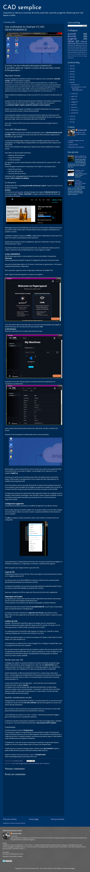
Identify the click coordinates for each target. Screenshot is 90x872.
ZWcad (71, 41)
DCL (74, 54)
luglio (73, 99)
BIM (78, 47)
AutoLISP (70, 45)
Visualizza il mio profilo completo (13, 856)
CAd (13, 763)
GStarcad (84, 41)
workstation (46, 763)
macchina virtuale (33, 763)
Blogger (72, 868)
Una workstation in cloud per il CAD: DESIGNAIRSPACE (78, 88)
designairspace (23, 763)
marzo (73, 107)
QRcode (69, 56)
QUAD (74, 56)
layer (74, 47)
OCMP (78, 54)
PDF (86, 47)
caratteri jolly (76, 50)
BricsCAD (72, 36)
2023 (71, 74)
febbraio (74, 110)
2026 (71, 66)
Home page (33, 819)
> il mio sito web (73, 144)
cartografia (84, 50)
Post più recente (10, 819)
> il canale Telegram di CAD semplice (76, 141)
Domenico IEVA (82, 130)
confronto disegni (82, 56)
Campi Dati (84, 45)
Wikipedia (10, 83)
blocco (69, 50)
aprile (73, 104)
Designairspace (20, 132)
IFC (82, 47)
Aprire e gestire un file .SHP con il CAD (80, 156)
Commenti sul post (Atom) (17, 823)
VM (41, 763)
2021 (71, 79)
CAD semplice (22, 8)
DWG (77, 45)
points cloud (78, 52)
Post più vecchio (57, 819)
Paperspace (50, 141)
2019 (71, 116)
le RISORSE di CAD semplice (76, 147)
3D (70, 47)
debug (70, 58)
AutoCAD (72, 34)
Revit (70, 49)
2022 (71, 77)
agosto (73, 96)
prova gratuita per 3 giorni (26, 754)
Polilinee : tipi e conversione (79, 171)
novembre (74, 85)
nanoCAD (81, 43)
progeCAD (72, 39)
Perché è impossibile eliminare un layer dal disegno (80, 182)
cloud (16, 763)
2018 (71, 119)
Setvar (73, 43)
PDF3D (83, 54)
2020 (71, 82)
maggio (73, 102)
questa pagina (19, 192)
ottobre (73, 93)
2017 (71, 122)
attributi (83, 49)
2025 (71, 68)
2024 (71, 71)
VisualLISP (76, 49)
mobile (71, 52)
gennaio (73, 113)
